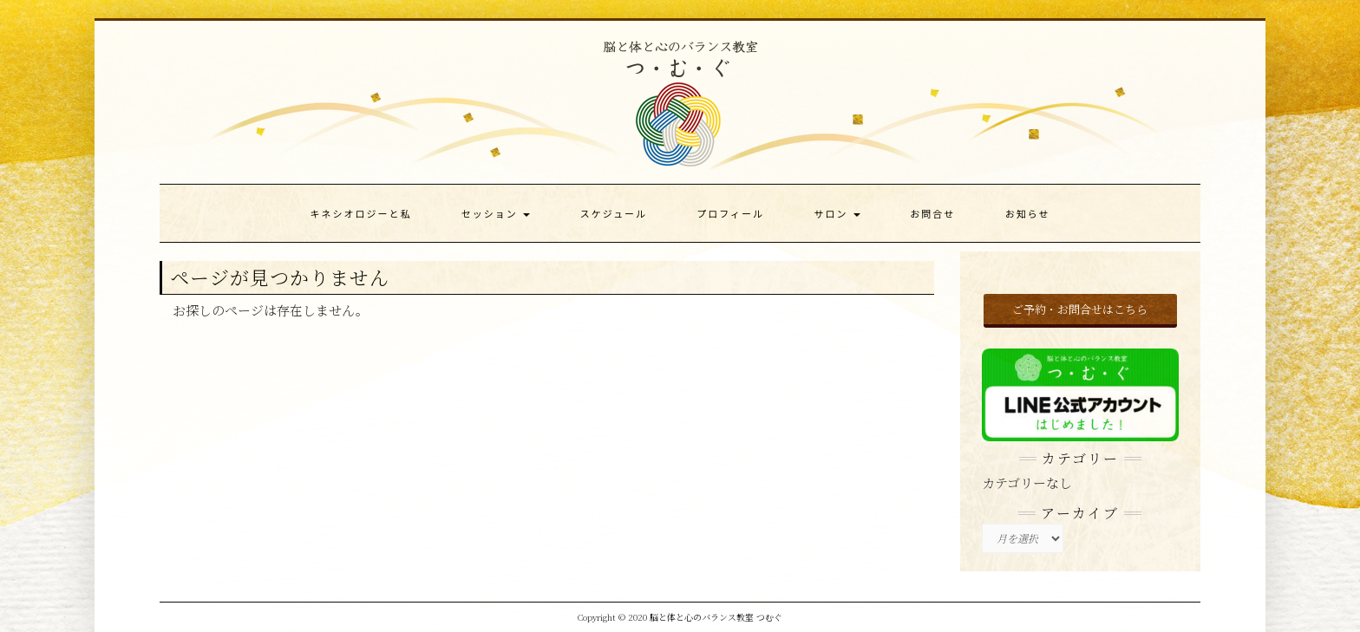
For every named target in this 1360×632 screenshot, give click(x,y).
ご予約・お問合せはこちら (1080, 309)
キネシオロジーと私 (361, 213)
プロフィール (730, 213)
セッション (495, 213)
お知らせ (1027, 213)
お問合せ (932, 213)
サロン (837, 213)
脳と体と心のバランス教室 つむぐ (716, 616)
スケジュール (613, 213)
